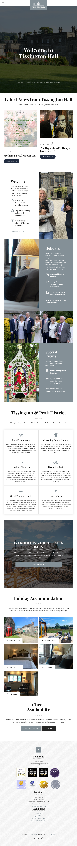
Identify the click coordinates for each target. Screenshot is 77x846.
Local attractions (38, 806)
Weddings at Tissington (38, 816)
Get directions (38, 804)
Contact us (48, 728)
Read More (12, 161)
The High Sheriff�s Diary (49, 143)
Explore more (17, 231)
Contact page (38, 814)
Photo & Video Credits (38, 821)
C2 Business (51, 834)
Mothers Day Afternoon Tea (20, 155)
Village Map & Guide (38, 818)
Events (6, 152)
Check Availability (31, 728)
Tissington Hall (32, 834)
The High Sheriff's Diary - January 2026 (55, 149)
